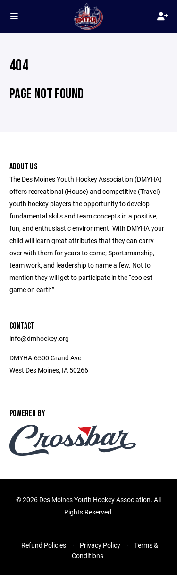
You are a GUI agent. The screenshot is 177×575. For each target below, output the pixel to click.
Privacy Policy (100, 544)
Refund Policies (43, 544)
